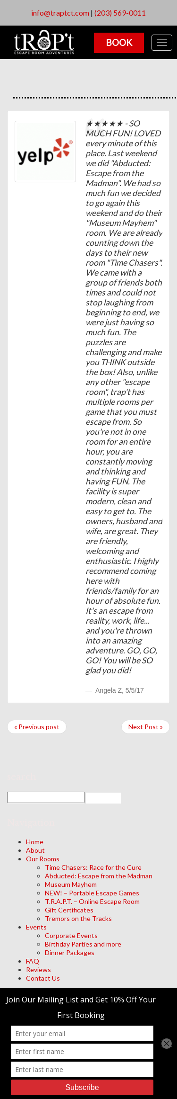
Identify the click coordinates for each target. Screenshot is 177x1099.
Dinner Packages (69, 952)
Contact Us (43, 978)
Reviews (38, 969)
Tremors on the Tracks (78, 918)
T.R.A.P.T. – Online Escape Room (92, 901)
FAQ (32, 961)
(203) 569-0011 (120, 12)
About (35, 850)
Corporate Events (71, 935)
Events (36, 927)
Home (34, 842)
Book (119, 42)
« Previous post (36, 727)
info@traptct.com (60, 12)
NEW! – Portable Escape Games (92, 893)
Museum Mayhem (71, 884)
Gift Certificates (69, 910)
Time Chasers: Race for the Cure (93, 867)
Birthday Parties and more (83, 944)
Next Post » (145, 727)
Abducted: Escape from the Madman (98, 876)
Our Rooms (42, 859)
